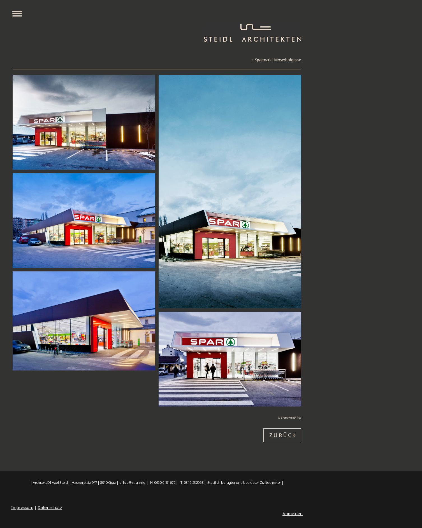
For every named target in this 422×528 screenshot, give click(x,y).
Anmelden (292, 513)
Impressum (22, 507)
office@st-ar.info (132, 482)
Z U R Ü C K (282, 435)
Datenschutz (50, 507)
